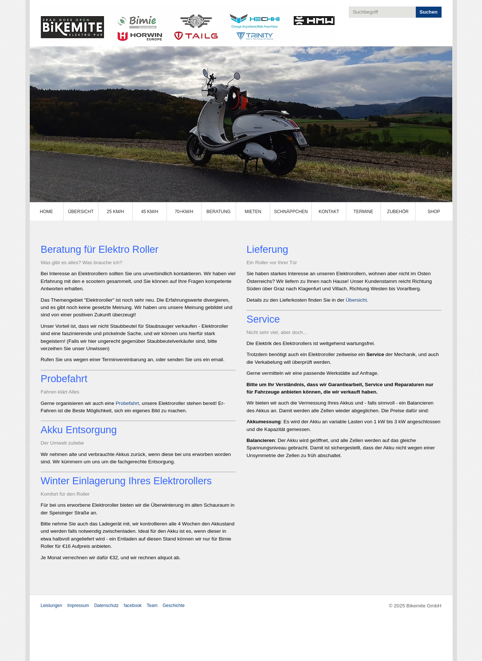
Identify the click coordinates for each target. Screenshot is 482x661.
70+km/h (184, 211)
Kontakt (329, 211)
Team (152, 605)
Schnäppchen (291, 211)
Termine (363, 211)
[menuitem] (47, 211)
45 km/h (149, 211)
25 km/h (115, 211)
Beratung (218, 211)
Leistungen (52, 605)
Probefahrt (127, 403)
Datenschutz (106, 605)
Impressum (78, 605)
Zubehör (398, 211)
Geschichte (174, 605)
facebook (133, 605)
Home (46, 211)
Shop (434, 211)
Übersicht (80, 211)
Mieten (252, 211)
